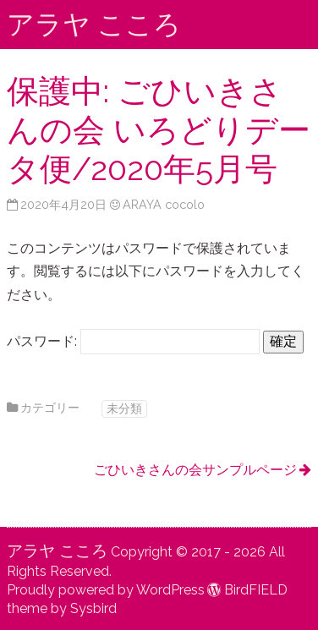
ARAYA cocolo (164, 204)
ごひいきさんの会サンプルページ (195, 470)
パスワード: (133, 341)
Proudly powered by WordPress (106, 590)
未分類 (124, 408)
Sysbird (93, 608)
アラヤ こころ (94, 24)
